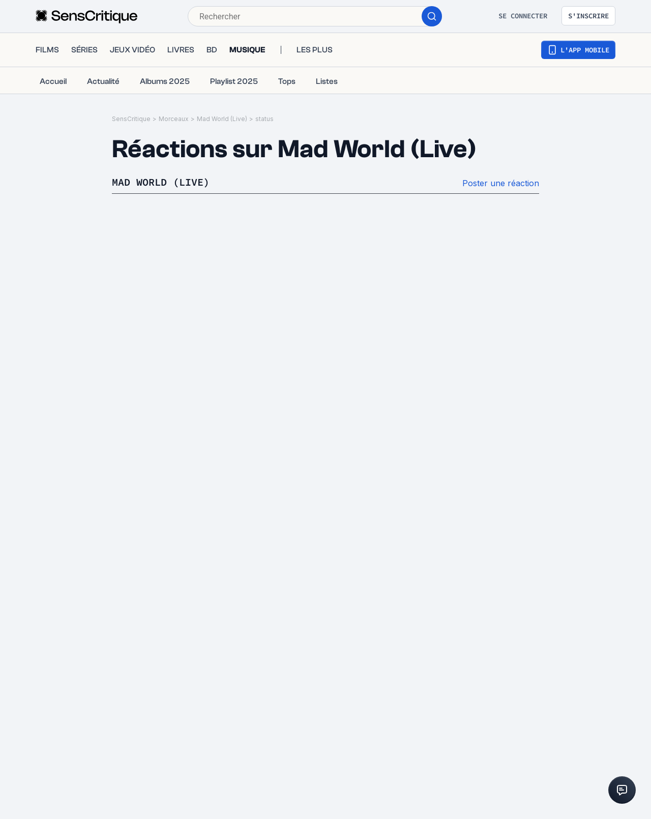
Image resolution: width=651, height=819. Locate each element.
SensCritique (131, 119)
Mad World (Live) (222, 119)
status (264, 119)
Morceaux (174, 119)
